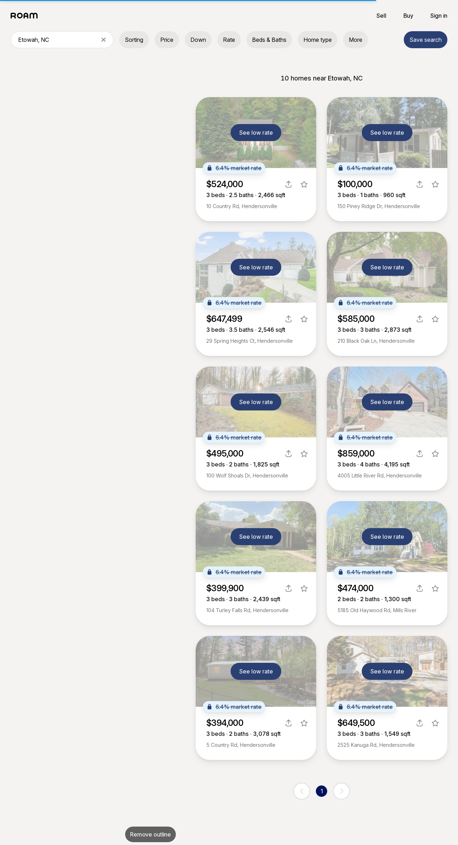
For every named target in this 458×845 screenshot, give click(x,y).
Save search (425, 39)
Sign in (438, 15)
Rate (229, 39)
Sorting (134, 39)
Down (198, 39)
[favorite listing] (304, 184)
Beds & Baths (269, 39)
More (355, 39)
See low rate (256, 132)
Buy (408, 15)
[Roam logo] (26, 15)
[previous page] (301, 791)
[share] (288, 184)
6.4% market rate (234, 168)
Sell (381, 15)
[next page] (341, 791)
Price (166, 39)
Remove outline (150, 834)
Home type (317, 39)
